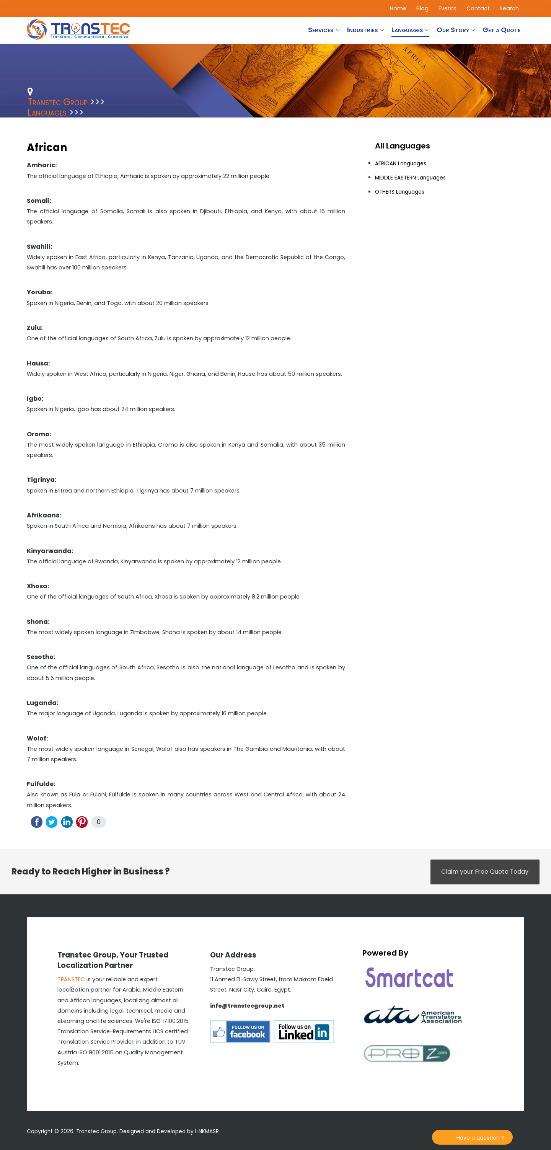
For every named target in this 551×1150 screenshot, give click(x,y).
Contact (478, 8)
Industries (362, 29)
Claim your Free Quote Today (484, 872)
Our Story (453, 29)
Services (321, 29)
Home (398, 8)
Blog (422, 8)
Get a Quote (501, 29)
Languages (407, 29)
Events (447, 8)
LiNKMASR (207, 1131)
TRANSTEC (71, 979)
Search (509, 8)
